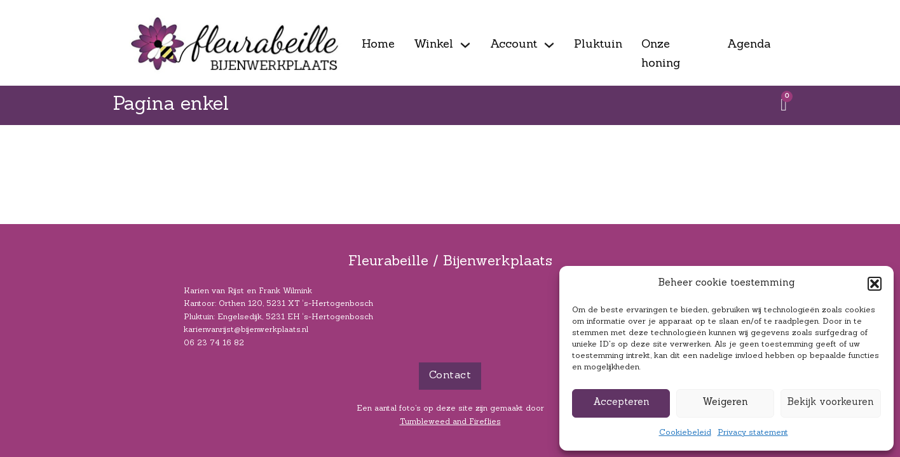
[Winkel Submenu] (465, 45)
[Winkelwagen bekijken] (784, 105)
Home (378, 45)
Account (513, 45)
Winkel (433, 45)
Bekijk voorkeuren (831, 402)
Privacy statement (753, 433)
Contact (450, 376)
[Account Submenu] (549, 45)
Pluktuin (598, 45)
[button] (874, 283)
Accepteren (621, 402)
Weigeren (725, 402)
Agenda (749, 45)
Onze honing (660, 54)
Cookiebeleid (685, 433)
